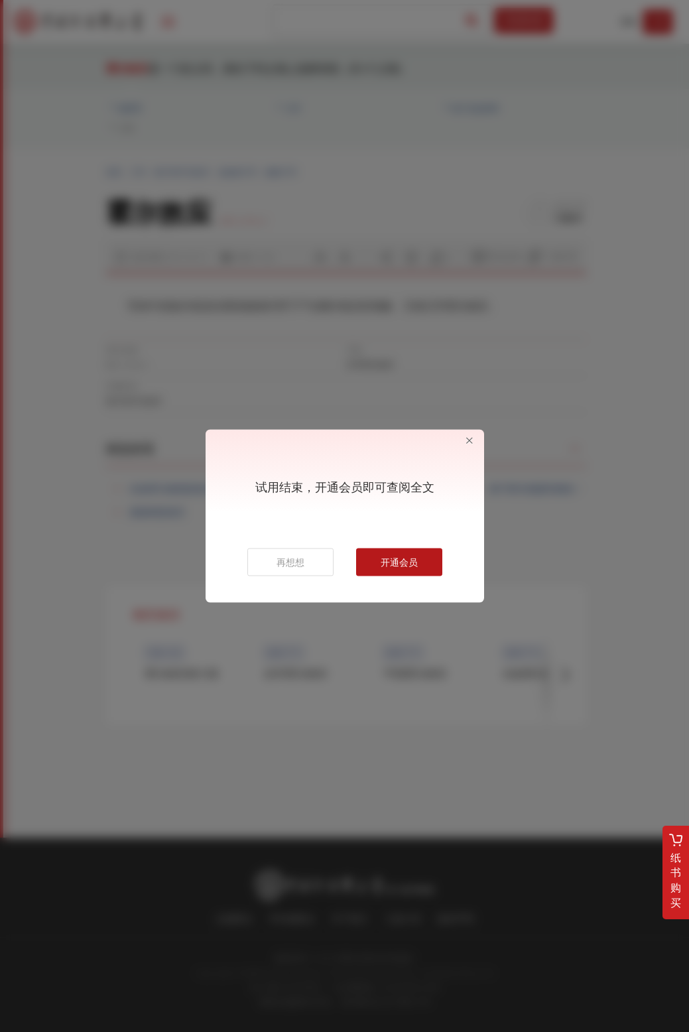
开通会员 (399, 562)
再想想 (290, 562)
